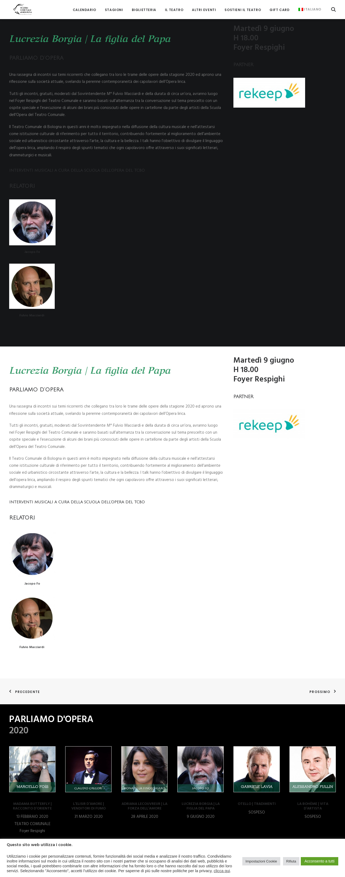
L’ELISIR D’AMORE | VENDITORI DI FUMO (88, 806)
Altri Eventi (204, 8)
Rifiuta (291, 861)
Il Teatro (174, 8)
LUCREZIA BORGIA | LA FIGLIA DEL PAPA (201, 806)
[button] (333, 7)
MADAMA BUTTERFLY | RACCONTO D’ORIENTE (32, 806)
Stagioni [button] (114, 8)
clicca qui (222, 871)
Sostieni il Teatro (243, 8)
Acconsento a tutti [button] (319, 861)
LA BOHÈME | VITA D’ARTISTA (312, 806)
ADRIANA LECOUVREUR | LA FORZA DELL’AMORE (144, 806)
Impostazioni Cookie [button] (261, 861)
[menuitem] (84, 8)
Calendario (84, 8)
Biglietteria (144, 8)
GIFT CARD (279, 8)
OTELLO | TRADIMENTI (257, 804)
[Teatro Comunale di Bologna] (19, 7)
